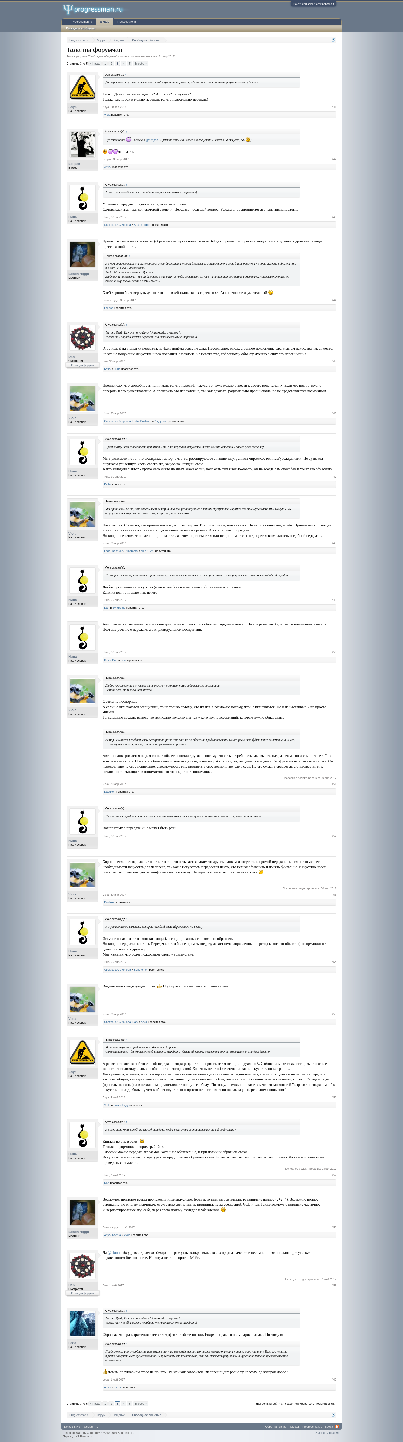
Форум (104, 21)
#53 (334, 894)
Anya (72, 107)
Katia (107, 369)
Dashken (145, 421)
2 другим (160, 421)
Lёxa (124, 660)
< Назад (95, 63)
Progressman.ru (82, 21)
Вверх (329, 1426)
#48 (334, 543)
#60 (334, 1379)
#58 (334, 1227)
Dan (71, 357)
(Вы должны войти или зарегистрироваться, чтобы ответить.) (296, 1403)
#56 (334, 1097)
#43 (334, 217)
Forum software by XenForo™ (98, 1432)
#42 (334, 159)
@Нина (114, 1252)
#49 (334, 599)
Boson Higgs (142, 224)
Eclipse (74, 164)
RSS (337, 1426)
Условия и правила (327, 1432)
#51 (334, 784)
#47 (334, 476)
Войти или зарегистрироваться (313, 3)
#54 (334, 961)
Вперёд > (140, 63)
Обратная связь (275, 1426)
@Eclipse (152, 140)
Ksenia (116, 1235)
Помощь (294, 1426)
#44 (334, 300)
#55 (334, 1014)
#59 (334, 1285)
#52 (334, 836)
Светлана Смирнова (117, 224)
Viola (107, 114)
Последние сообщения (81, 28)
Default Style (72, 1426)
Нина (154, 56)
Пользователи (126, 21)
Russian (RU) (91, 1426)
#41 (334, 107)
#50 (334, 652)
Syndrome (131, 550)
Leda (135, 421)
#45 (334, 361)
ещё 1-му (147, 550)
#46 (334, 413)
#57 (334, 1175)
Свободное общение (102, 56)
